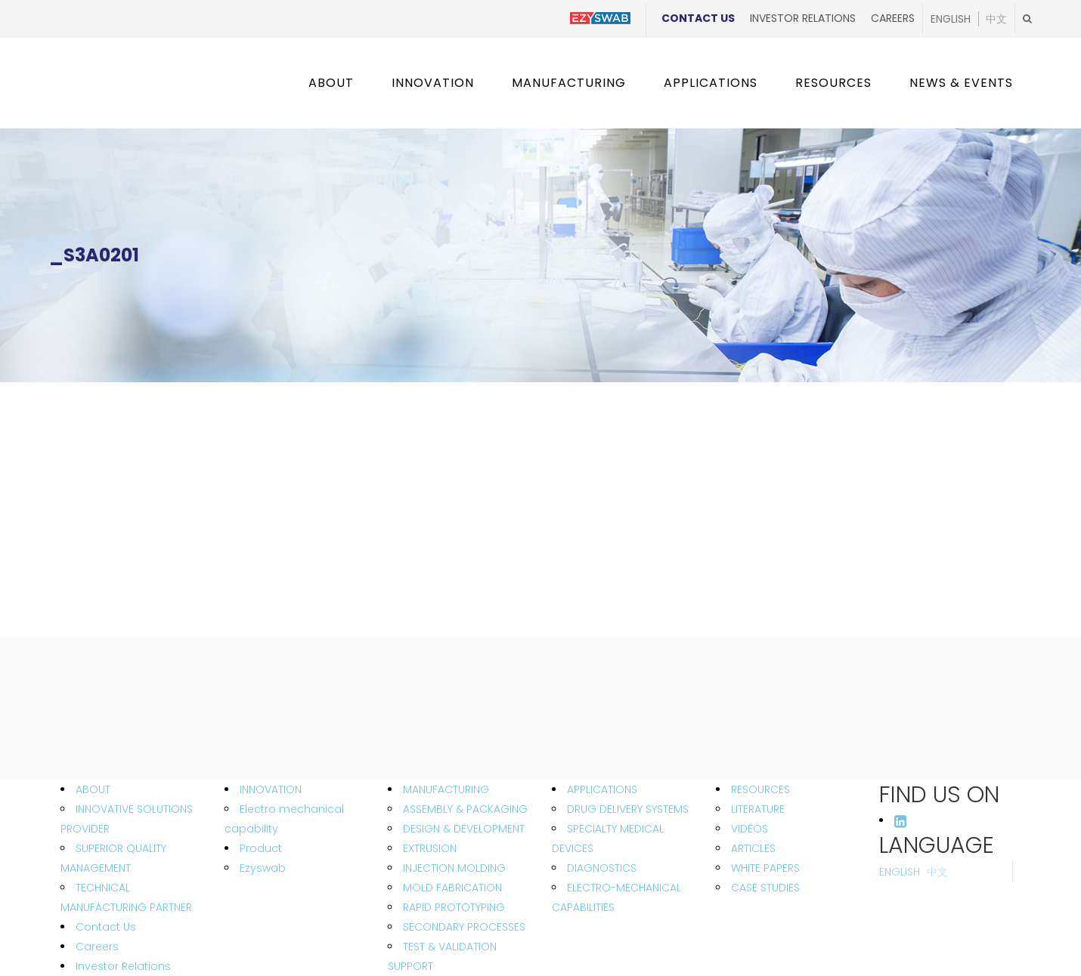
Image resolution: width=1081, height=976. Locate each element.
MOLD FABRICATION (452, 887)
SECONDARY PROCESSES (464, 926)
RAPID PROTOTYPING (454, 907)
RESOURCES (760, 789)
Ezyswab (263, 868)
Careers (893, 18)
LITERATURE (758, 809)
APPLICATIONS (602, 789)
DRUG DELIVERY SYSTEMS (628, 809)
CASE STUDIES (765, 887)
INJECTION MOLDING (454, 868)
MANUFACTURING (446, 789)
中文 (996, 18)
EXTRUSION (430, 848)
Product (261, 848)
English (951, 18)
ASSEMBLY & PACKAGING (465, 809)
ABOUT (93, 789)
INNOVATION (271, 789)
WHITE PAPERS (765, 868)
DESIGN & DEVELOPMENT (464, 828)
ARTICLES (753, 848)
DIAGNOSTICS (602, 868)
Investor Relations (803, 18)
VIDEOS (749, 828)
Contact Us (698, 18)
